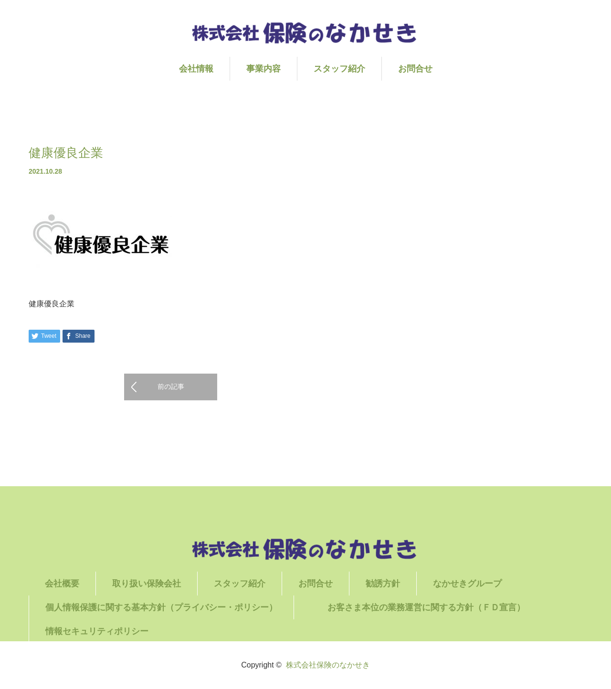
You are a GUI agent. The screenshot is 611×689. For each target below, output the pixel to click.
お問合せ (415, 68)
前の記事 (171, 386)
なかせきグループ (467, 583)
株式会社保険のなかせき (328, 665)
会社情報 (196, 68)
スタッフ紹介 (339, 68)
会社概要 (62, 583)
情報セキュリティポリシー (96, 631)
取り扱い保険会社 (146, 583)
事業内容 (263, 68)
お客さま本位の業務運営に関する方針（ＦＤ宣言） (442, 607)
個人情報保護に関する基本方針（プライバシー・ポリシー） (161, 607)
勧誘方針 (383, 583)
